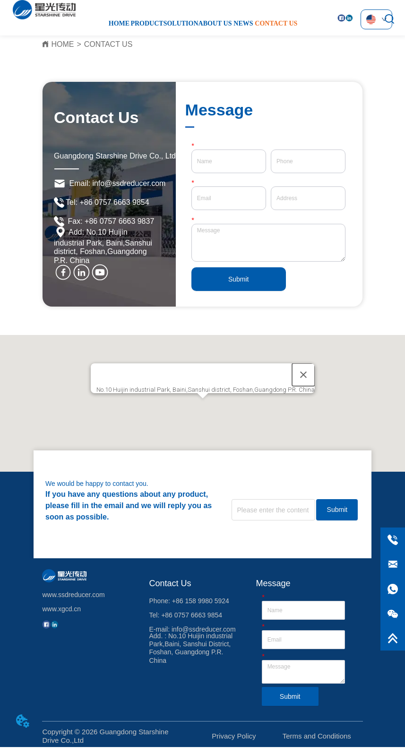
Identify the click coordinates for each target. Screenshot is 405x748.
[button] (203, 407)
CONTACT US (276, 23)
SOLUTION (181, 23)
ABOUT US (215, 23)
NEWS (243, 23)
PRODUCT (146, 23)
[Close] (303, 374)
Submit (238, 279)
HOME (119, 23)
